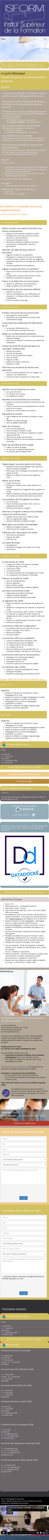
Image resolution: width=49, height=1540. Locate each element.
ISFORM (3, 1539)
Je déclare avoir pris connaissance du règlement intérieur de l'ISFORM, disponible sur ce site (23, 1278)
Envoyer (23, 1198)
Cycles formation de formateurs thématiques (22, 64)
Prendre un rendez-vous (24, 1123)
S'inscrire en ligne (25, 781)
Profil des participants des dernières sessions (24, 892)
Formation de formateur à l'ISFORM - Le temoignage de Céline (20, 1537)
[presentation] (23, 1190)
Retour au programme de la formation (24, 1339)
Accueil (3, 64)
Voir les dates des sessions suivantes (24, 767)
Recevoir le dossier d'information (24, 774)
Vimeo (10, 1539)
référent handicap (15, 919)
